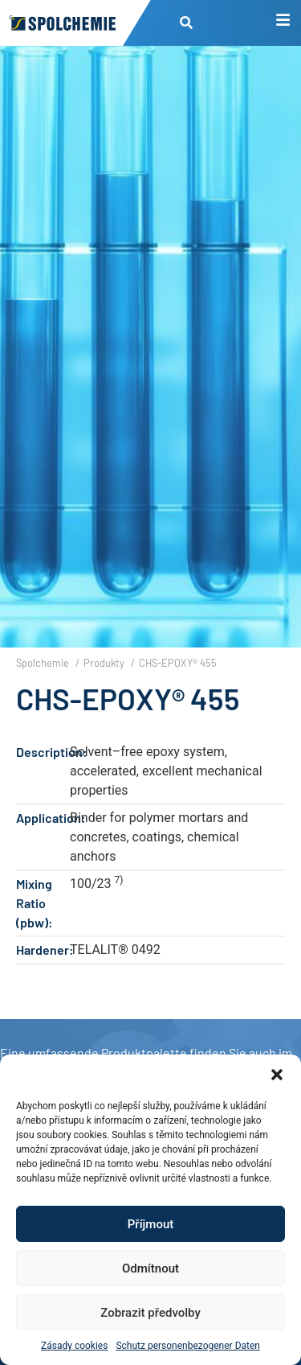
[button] (277, 1075)
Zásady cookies (74, 1345)
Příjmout (150, 1224)
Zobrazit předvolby (150, 1312)
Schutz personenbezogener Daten (188, 1345)
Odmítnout (150, 1268)
